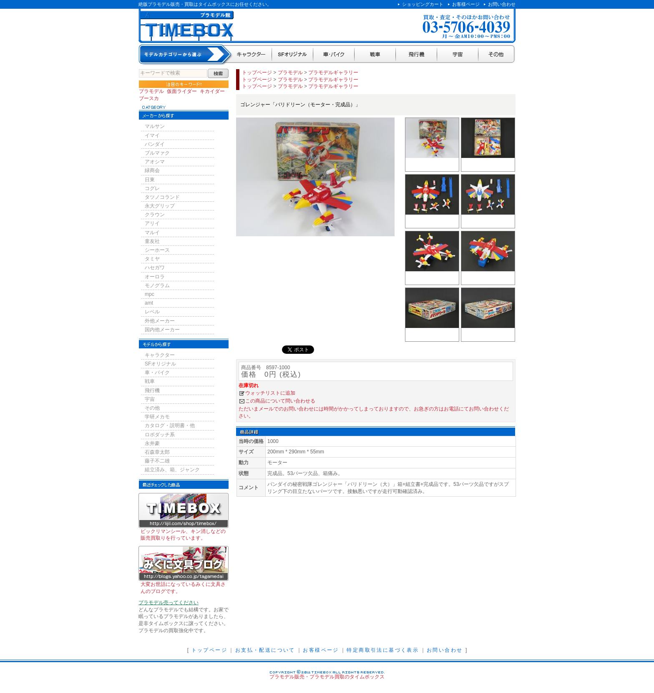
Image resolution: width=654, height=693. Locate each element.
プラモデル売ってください (168, 602)
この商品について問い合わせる (280, 401)
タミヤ (152, 259)
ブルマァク (157, 153)
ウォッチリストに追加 (270, 393)
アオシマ (155, 162)
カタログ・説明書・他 (170, 425)
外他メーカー (160, 321)
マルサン (155, 126)
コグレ (152, 188)
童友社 (152, 241)
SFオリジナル (292, 54)
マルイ (152, 232)
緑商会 (152, 170)
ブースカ (149, 98)
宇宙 (457, 54)
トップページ (257, 72)
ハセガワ (155, 267)
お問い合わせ (502, 4)
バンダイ (155, 144)
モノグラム (157, 285)
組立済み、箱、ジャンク (172, 470)
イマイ (152, 135)
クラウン (155, 215)
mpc (149, 294)
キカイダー (212, 91)
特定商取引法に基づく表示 (383, 650)
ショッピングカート (422, 4)
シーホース (157, 250)
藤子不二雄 (157, 461)
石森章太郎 (157, 452)
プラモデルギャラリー (333, 72)
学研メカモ (157, 417)
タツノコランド (162, 197)
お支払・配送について (265, 650)
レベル (152, 312)
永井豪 (152, 443)
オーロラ (155, 277)
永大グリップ (160, 206)
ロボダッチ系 (160, 435)
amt (149, 303)
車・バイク (334, 54)
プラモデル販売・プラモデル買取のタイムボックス (327, 677)
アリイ (152, 223)
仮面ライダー (182, 91)
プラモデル (151, 91)
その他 (497, 54)
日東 (150, 180)
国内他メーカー (162, 330)
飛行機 (416, 54)
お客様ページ (466, 4)
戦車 (375, 54)
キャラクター (251, 54)
